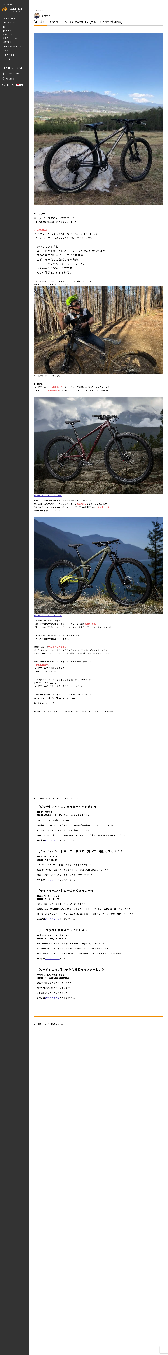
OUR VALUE (7, 35)
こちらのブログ (52, 840)
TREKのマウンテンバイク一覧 (48, 495)
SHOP (5, 38)
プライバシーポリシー (42, 1346)
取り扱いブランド (40, 1339)
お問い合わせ (39, 1342)
